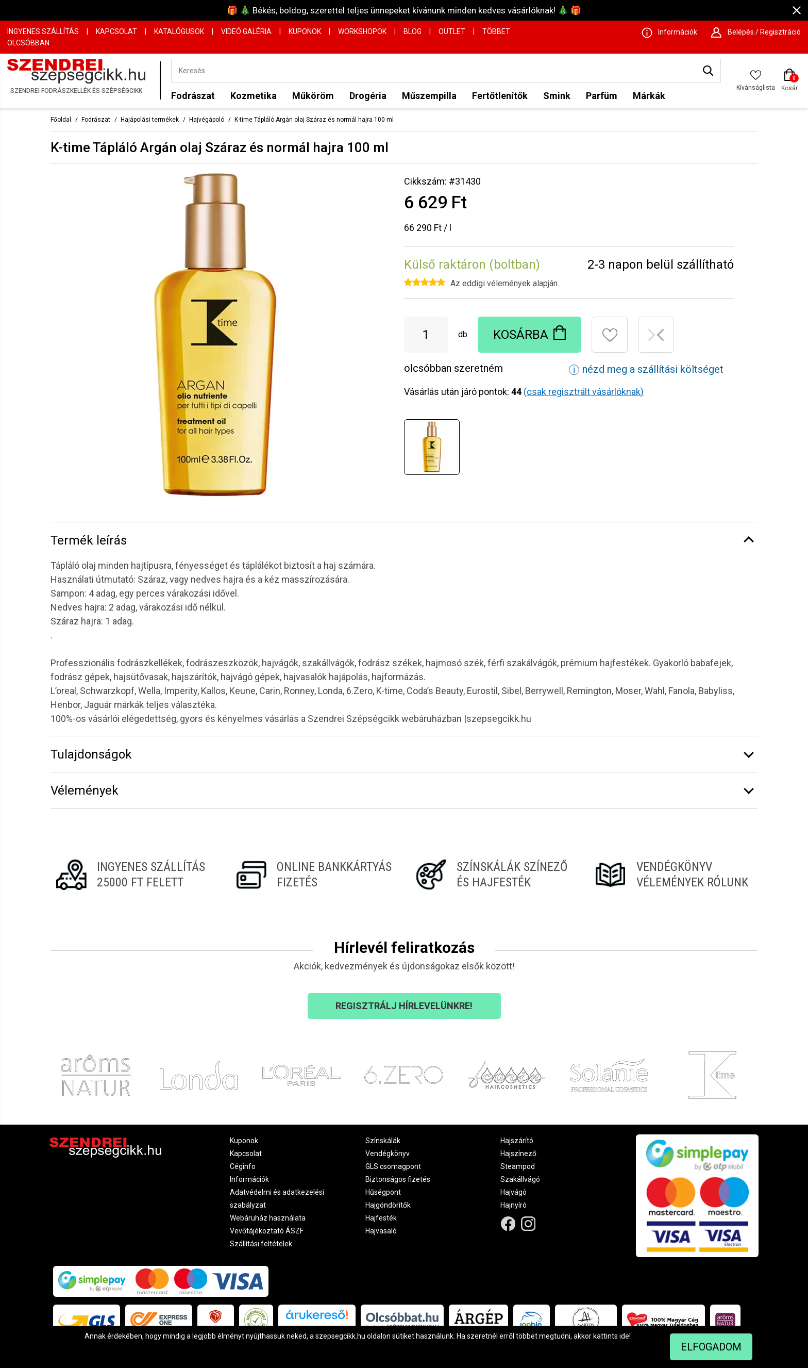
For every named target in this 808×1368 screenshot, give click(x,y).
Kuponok (305, 31)
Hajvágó (513, 1192)
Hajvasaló (381, 1231)
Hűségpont (383, 1192)
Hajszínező (518, 1153)
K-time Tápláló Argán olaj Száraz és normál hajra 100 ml (314, 119)
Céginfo (243, 1166)
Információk (249, 1179)
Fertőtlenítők (500, 95)
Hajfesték (381, 1218)
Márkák (649, 95)
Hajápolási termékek (150, 119)
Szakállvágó (520, 1179)
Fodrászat (193, 95)
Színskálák (382, 1140)
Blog (412, 31)
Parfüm (601, 95)
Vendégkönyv (387, 1153)
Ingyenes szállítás (43, 31)
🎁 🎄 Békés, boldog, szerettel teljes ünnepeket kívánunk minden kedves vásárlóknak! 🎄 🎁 (404, 10)
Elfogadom (711, 1347)
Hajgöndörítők (388, 1205)
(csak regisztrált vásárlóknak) (584, 391)
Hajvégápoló (206, 119)
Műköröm (313, 95)
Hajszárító (516, 1140)
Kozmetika (253, 95)
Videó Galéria (246, 31)
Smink (556, 95)
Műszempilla (429, 95)
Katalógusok (179, 31)
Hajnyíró (513, 1205)
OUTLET (452, 31)
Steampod (517, 1166)
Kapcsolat (116, 31)
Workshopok (362, 31)
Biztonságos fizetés (397, 1179)
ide (624, 1336)
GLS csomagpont (393, 1166)
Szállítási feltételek (261, 1244)
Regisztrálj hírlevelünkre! (404, 1005)
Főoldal (60, 119)
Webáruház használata (268, 1218)
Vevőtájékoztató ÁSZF (267, 1231)
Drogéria (367, 95)
